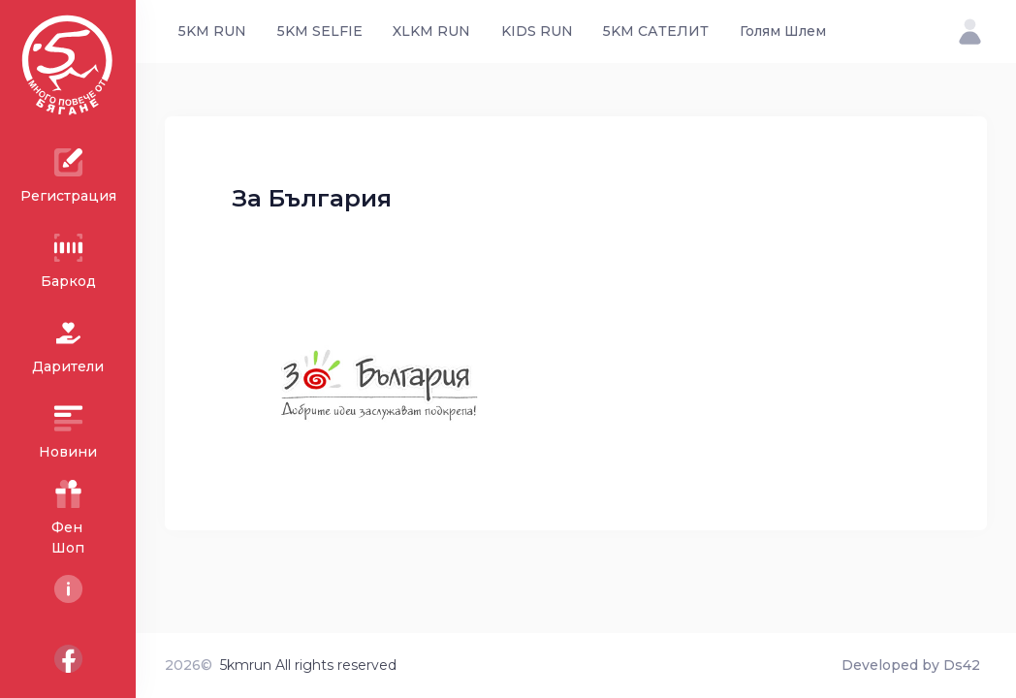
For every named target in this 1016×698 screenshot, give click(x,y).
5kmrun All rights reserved (308, 665)
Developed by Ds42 (910, 665)
